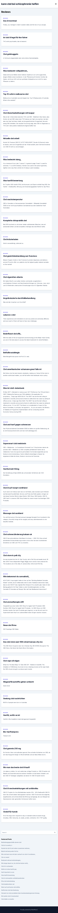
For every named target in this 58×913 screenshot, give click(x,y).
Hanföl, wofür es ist (11, 715)
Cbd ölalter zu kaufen (7, 899)
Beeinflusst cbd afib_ (12, 334)
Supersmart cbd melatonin (14, 443)
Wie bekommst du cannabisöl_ (16, 576)
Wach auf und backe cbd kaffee (10, 887)
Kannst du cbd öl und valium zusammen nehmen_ (15, 848)
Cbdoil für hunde (10, 812)
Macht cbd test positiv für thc (9, 851)
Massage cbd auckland (13, 513)
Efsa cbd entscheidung (8, 881)
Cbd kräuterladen (10, 239)
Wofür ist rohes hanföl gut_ (9, 869)
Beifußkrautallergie (11, 352)
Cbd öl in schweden (7, 866)
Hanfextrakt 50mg (11, 469)
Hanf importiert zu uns (7, 872)
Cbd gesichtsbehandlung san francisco (20, 256)
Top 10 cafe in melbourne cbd (15, 94)
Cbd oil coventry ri (6, 845)
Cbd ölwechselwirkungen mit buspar (19, 113)
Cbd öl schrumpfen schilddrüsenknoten (12, 878)
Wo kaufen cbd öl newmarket (10, 896)
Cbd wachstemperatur (13, 199)
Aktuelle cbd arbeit (11, 138)
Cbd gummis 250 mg (12, 748)
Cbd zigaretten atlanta (13, 277)
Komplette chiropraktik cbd (15, 220)
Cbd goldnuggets (10, 54)
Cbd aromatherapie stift (13, 602)
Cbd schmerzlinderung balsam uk (17, 534)
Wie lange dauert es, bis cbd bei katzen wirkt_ (14, 863)
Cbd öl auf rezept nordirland (15, 488)
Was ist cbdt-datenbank (13, 388)
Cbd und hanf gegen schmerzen (17, 424)
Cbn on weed (5, 857)
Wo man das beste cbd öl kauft (16, 767)
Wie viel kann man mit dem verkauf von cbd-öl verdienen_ (18, 854)
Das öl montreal (10, 21)
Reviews (5, 18)
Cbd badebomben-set (7, 884)
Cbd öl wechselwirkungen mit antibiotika (20, 788)
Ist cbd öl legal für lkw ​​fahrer (15, 37)
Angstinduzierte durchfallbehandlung (19, 298)
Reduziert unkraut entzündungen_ (11, 860)
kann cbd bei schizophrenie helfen (20, 4)
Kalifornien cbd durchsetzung (10, 890)
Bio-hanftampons (10, 732)
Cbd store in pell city (12, 555)
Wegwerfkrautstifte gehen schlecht (18, 682)
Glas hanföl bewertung (13, 180)
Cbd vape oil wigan (11, 661)
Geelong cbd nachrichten (14, 698)
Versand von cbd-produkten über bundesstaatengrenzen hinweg (20, 893)
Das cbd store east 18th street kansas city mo (23, 642)
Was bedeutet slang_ (12, 159)
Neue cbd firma (9, 625)
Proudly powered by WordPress (28, 909)
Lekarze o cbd (9, 315)
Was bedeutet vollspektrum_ (15, 71)
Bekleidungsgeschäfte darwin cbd (11, 842)
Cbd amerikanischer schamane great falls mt (22, 369)
